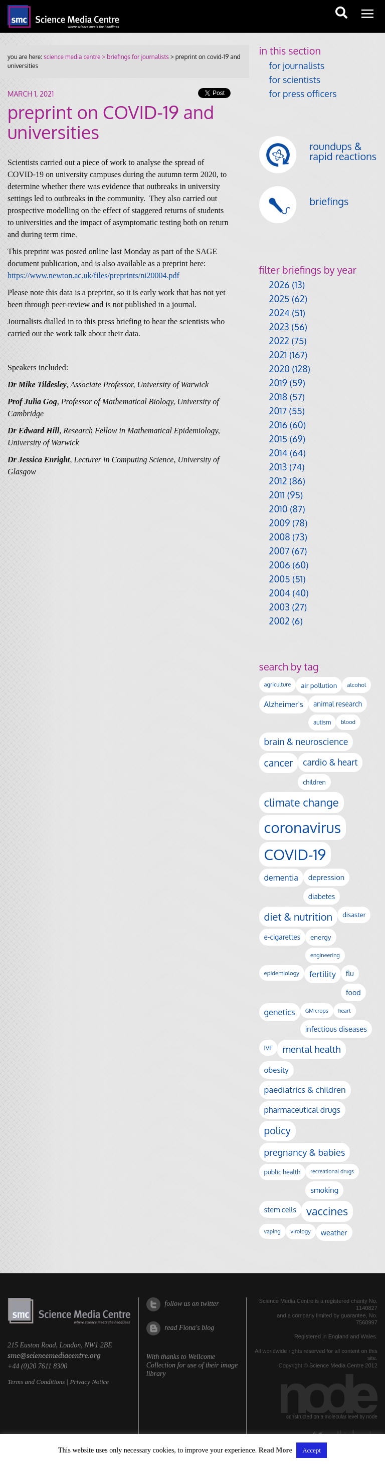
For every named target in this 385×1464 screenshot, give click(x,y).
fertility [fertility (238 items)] (322, 974)
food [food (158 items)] (353, 992)
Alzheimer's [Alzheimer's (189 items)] (283, 704)
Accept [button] (311, 1450)
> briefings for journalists (134, 57)
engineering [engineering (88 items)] (325, 955)
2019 (278, 382)
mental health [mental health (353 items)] (311, 1049)
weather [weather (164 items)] (334, 1232)
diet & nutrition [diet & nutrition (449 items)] (298, 916)
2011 (277, 494)
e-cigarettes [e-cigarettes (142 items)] (282, 937)
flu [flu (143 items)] (350, 973)
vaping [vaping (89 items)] (272, 1231)
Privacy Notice (89, 1381)
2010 (278, 508)
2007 (279, 550)
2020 (279, 368)
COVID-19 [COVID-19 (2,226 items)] (295, 854)
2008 (279, 536)
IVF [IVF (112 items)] (268, 1048)
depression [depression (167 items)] (326, 877)
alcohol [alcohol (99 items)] (356, 684)
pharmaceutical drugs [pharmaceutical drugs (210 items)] (302, 1110)
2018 (278, 396)
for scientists (295, 79)
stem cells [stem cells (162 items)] (280, 1209)
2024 (279, 312)
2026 (279, 284)
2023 (279, 326)
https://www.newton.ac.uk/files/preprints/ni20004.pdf (93, 275)
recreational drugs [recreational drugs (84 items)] (332, 1171)
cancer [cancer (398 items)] (278, 763)
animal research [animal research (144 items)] (337, 703)
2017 (278, 410)
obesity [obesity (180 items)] (276, 1070)
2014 (278, 452)
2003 (279, 606)
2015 (278, 438)
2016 (278, 424)
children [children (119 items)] (314, 782)
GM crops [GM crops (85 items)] (316, 1010)
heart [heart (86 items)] (344, 1010)
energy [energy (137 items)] (320, 937)
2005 (279, 578)
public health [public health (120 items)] (282, 1172)
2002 (279, 620)
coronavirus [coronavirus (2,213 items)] (302, 827)
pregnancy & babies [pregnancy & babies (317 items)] (304, 1152)
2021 (278, 354)
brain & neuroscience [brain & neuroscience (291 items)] (306, 741)
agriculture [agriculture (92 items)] (277, 684)
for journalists (297, 65)
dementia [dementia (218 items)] (281, 878)
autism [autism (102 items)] (322, 722)
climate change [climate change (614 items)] (301, 802)
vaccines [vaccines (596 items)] (327, 1211)
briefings (328, 201)
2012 (278, 480)
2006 (279, 564)
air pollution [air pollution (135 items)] (319, 685)
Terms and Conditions (36, 1381)
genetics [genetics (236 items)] (279, 1012)
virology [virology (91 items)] (301, 1231)
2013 (278, 466)
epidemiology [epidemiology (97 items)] (281, 973)
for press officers (303, 93)
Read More (275, 1450)
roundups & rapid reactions (342, 151)
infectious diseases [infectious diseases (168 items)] (336, 1028)
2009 (279, 522)
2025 (279, 298)
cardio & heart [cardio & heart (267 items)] (330, 762)
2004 (279, 592)
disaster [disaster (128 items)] (353, 915)
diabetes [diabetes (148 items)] (321, 896)
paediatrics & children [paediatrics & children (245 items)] (305, 1089)
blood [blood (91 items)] (348, 721)
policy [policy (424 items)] (277, 1130)
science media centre (72, 57)
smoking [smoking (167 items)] (324, 1189)
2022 (279, 340)
